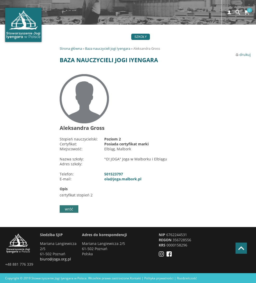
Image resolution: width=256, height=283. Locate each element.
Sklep (99, 43)
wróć (69, 209)
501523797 (113, 174)
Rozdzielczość (187, 278)
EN (114, 43)
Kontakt (78, 43)
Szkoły (140, 37)
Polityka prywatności (159, 278)
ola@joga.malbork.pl (122, 178)
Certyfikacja (203, 37)
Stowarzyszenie (169, 37)
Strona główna (71, 48)
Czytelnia (232, 37)
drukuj (243, 54)
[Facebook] (170, 255)
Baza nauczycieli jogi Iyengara (107, 48)
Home (75, 37)
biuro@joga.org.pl (55, 259)
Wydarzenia (115, 37)
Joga (93, 37)
